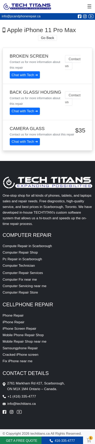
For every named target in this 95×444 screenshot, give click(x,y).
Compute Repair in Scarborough (27, 246)
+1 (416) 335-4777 (21, 396)
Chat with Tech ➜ (25, 75)
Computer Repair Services (23, 273)
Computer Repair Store (20, 292)
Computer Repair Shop (20, 252)
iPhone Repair (14, 322)
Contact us (73, 62)
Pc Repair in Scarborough (22, 259)
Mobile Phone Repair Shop (23, 335)
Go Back (47, 38)
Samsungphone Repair (20, 348)
